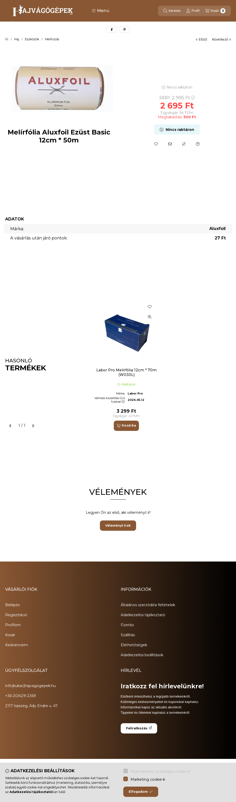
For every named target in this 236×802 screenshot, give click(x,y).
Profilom (13, 625)
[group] (160, 365)
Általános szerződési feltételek (148, 605)
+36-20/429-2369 (20, 695)
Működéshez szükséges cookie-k (160, 771)
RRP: (177, 98)
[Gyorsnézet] (150, 317)
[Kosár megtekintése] (215, 11)
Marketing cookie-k (147, 779)
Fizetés (127, 625)
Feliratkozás (139, 728)
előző (201, 39)
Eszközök (32, 39)
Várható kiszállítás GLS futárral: (110, 399)
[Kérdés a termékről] (197, 144)
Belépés (12, 605)
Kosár (10, 635)
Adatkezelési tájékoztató (143, 615)
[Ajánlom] (170, 144)
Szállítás (128, 635)
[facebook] (112, 30)
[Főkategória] (6, 39)
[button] (100, 11)
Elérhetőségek (134, 645)
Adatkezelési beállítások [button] (142, 655)
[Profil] (193, 11)
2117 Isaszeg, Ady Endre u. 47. (31, 705)
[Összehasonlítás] (184, 144)
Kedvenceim (16, 645)
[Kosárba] (126, 426)
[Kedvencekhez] (156, 144)
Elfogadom (141, 792)
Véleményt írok (118, 525)
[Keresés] (172, 11)
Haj (16, 39)
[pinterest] (124, 30)
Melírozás (52, 39)
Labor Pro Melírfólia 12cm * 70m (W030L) (126, 372)
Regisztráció (16, 615)
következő (221, 39)
